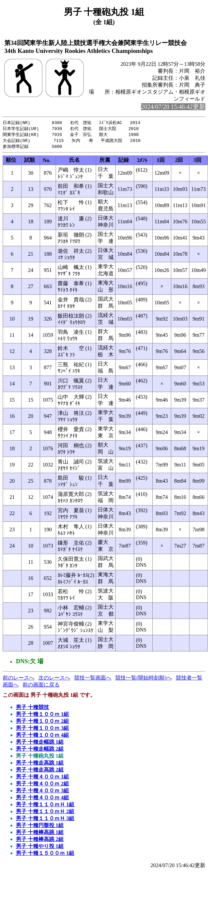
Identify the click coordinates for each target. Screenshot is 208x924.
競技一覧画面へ (92, 679)
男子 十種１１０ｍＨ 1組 (45, 806)
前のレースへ (18, 679)
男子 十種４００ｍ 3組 (42, 792)
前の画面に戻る (41, 686)
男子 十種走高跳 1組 (40, 764)
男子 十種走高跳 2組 (40, 771)
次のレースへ (54, 679)
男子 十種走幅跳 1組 (40, 743)
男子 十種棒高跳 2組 (40, 841)
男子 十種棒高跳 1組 (40, 834)
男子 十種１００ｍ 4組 (42, 736)
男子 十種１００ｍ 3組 (42, 729)
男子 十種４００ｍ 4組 (42, 799)
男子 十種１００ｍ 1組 (42, 716)
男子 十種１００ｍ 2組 (42, 723)
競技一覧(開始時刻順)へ (143, 679)
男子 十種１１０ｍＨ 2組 (45, 813)
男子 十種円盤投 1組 (40, 827)
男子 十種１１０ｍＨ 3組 (45, 820)
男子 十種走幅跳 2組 (40, 750)
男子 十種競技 (32, 709)
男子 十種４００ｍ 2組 (42, 785)
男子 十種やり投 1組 (40, 848)
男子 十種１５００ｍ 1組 (45, 855)
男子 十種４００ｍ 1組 (42, 778)
